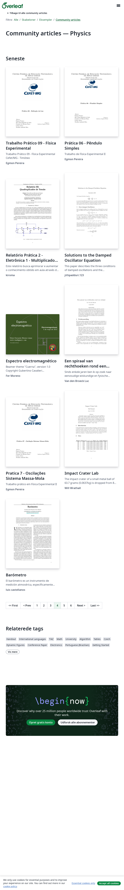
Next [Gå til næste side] (81, 605)
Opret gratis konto (41, 722)
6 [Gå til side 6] (71, 605)
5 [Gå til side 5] (64, 605)
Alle (16, 20)
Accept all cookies (109, 883)
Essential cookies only (83, 883)
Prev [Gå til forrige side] (27, 605)
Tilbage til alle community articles (26, 13)
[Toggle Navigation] (118, 5)
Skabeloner (29, 20)
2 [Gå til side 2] (44, 605)
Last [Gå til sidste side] (95, 605)
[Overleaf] (12, 5)
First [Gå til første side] (13, 605)
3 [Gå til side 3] (50, 605)
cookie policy (10, 886)
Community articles (68, 20)
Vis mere (12, 651)
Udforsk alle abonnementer (78, 722)
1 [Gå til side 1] (37, 605)
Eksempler (45, 20)
